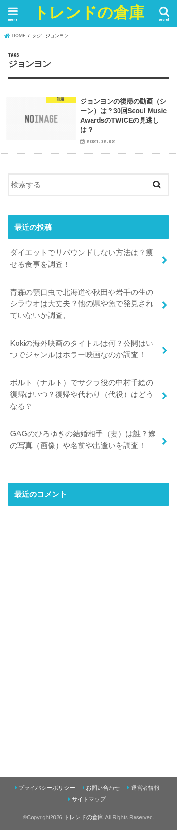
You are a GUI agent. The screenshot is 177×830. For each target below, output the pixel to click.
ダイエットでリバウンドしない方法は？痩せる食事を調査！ (81, 258)
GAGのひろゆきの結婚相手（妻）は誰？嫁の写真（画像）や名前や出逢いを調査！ (83, 439)
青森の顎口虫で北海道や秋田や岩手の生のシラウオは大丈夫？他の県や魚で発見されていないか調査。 (81, 303)
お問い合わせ (103, 788)
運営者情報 (145, 788)
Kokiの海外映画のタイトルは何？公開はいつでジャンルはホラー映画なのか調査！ (81, 349)
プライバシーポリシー (46, 788)
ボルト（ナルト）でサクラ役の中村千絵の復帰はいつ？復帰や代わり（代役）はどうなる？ (81, 394)
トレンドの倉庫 (88, 12)
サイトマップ (89, 799)
